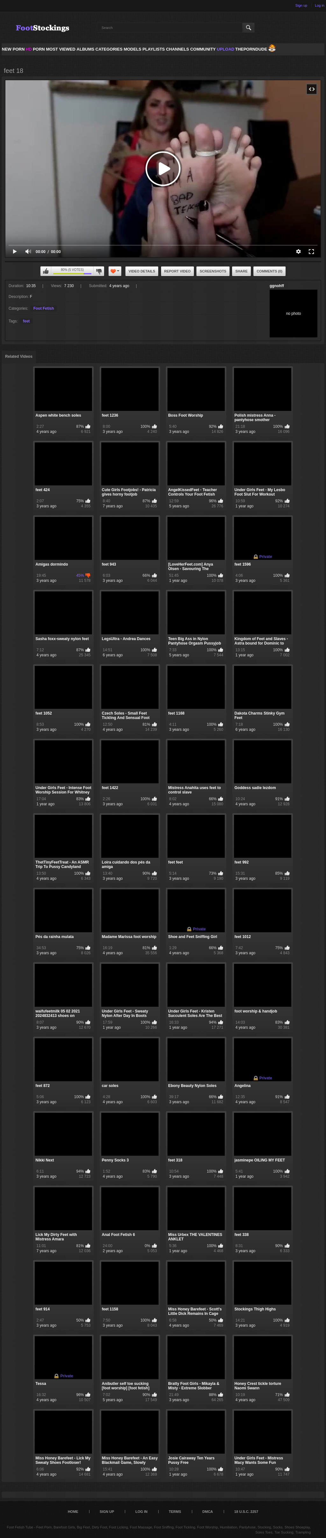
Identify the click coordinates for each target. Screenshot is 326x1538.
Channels (177, 49)
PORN (35, 49)
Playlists (153, 49)
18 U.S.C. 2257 (246, 1511)
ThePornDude (251, 49)
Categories (109, 49)
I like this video (45, 271)
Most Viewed (60, 49)
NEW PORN (13, 49)
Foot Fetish (43, 308)
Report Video (177, 271)
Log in (319, 5)
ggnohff (277, 286)
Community (203, 49)
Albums (86, 49)
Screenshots (213, 271)
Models (132, 49)
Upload (225, 49)
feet (26, 321)
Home (73, 1511)
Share (241, 271)
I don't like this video (98, 271)
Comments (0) (269, 271)
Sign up (301, 5)
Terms (175, 1511)
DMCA (207, 1511)
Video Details (142, 271)
